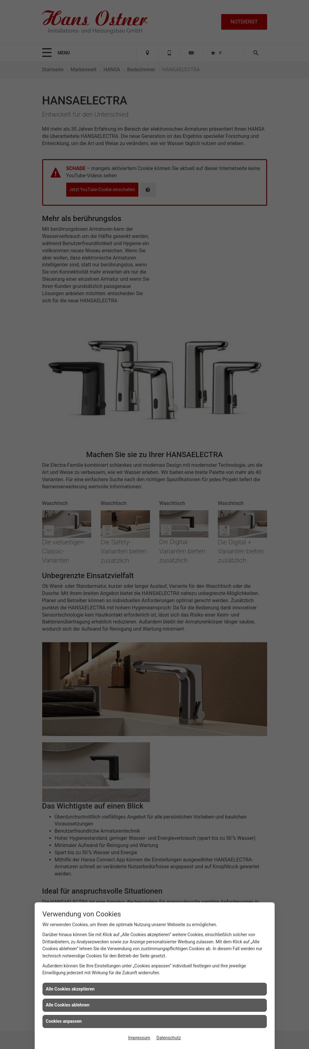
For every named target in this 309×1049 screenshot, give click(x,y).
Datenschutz (169, 1037)
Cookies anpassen (64, 1021)
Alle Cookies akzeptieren (70, 988)
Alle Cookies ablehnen (68, 1004)
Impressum (139, 1037)
